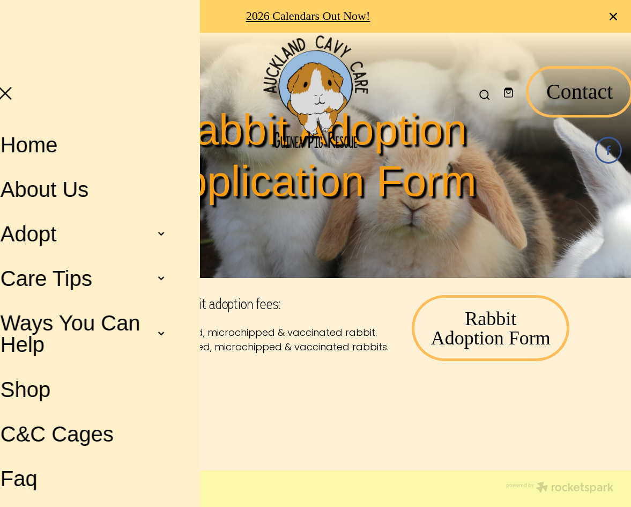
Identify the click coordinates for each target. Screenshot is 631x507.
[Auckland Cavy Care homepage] (315, 91)
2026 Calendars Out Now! (308, 16)
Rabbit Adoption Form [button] (491, 328)
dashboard (100, 485)
